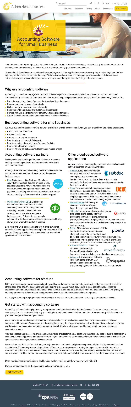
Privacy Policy (92, 405)
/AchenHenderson (95, 3)
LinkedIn (99, 3)
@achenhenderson (91, 3)
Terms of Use (81, 405)
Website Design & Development (109, 405)
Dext (72, 188)
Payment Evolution (78, 245)
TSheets (74, 211)
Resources (108, 9)
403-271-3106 (120, 4)
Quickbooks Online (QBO (18, 202)
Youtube (108, 3)
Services (67, 9)
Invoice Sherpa (77, 202)
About (97, 9)
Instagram (103, 3)
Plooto (73, 228)
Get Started (121, 9)
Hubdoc (73, 171)
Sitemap (72, 405)
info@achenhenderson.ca (65, 385)
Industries (78, 9)
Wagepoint (75, 257)
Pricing (89, 9)
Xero (9, 180)
